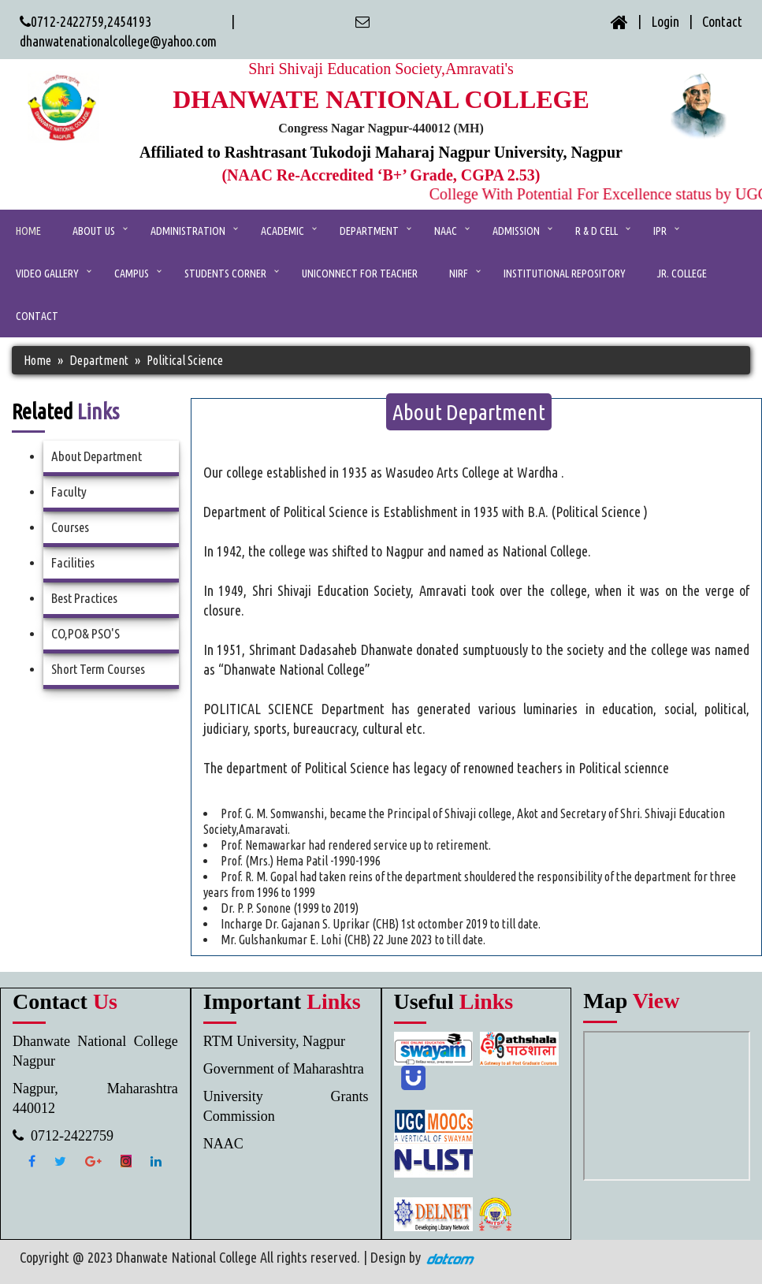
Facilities (73, 562)
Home (28, 231)
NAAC (445, 231)
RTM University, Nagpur (274, 1041)
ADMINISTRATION (188, 231)
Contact (722, 21)
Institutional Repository (565, 273)
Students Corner (225, 273)
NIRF (458, 273)
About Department (96, 455)
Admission (516, 231)
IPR (660, 231)
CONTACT (37, 316)
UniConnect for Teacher (360, 273)
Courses (70, 526)
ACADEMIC (282, 231)
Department (369, 231)
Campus (131, 273)
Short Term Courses (98, 668)
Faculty (69, 491)
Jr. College (682, 273)
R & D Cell (596, 231)
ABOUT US (93, 231)
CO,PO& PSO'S (85, 633)
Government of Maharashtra (283, 1069)
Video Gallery (47, 273)
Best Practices (84, 597)
